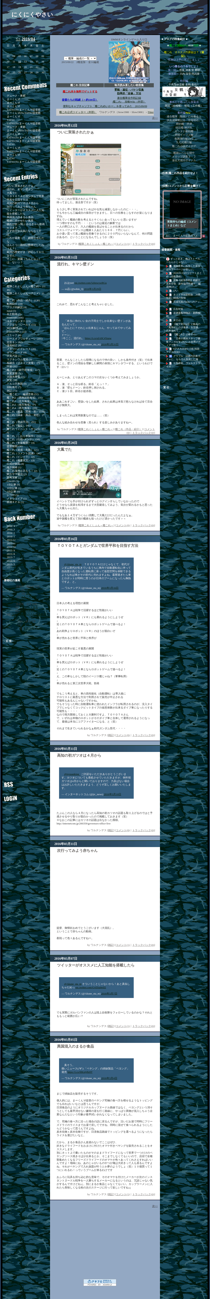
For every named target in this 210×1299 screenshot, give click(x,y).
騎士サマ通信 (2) (16, 474)
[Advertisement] (27, 707)
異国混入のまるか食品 (20, 217)
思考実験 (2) (14, 477)
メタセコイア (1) (16, 498)
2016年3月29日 (92, 289)
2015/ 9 (11, 550)
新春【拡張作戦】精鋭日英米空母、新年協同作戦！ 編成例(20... (183, 283)
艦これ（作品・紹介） (128, 429)
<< (18, 39)
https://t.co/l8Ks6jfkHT (79, 1072)
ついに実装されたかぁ (20, 185)
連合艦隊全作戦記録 (129, 97)
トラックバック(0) (143, 243)
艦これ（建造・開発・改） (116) (26, 411)
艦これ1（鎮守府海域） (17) (23, 369)
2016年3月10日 (112, 794)
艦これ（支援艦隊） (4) (20, 442)
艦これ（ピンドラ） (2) (20, 456)
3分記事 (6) (13, 491)
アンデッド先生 (28, 607)
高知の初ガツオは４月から (23, 203)
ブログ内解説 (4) (16, 307)
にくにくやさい (32, 14)
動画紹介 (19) (15, 303)
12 (19, 61)
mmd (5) (11, 310)
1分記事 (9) (13, 484)
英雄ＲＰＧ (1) (15, 502)
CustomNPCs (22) (16, 331)
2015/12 (11, 540)
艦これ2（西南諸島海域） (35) (24, 397)
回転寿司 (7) (14, 387)
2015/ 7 (11, 557)
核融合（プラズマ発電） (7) (23, 362)
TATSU (11, 119)
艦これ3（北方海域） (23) (22, 401)
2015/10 (11, 547)
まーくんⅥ (13, 99)
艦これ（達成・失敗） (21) (23, 449)
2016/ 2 (11, 533)
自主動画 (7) (14, 314)
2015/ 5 (11, 564)
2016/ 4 (11, 526)
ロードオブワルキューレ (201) (24, 338)
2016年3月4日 (109, 1078)
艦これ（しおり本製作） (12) (24, 436)
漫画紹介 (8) (14, 345)
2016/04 (28, 39)
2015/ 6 (11, 560)
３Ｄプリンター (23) (19, 321)
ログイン (23, 796)
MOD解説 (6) (14, 328)
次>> (155, 117)
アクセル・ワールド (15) (21, 324)
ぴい (175, 290)
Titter (151, 112)
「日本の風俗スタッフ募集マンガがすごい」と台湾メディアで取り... (183, 342)
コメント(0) (123, 525)
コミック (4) (14, 335)
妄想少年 (28, 628)
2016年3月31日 (110, 344)
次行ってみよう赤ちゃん (21, 206)
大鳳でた (12, 192)
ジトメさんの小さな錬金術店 (28, 614)
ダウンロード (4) (16, 352)
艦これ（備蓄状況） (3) (20, 460)
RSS (23, 782)
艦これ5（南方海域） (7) (21, 404)
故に (28, 593)
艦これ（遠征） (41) (19, 425)
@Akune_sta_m (72, 564)
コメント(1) (123, 243)
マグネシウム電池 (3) (19, 359)
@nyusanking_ (72, 774)
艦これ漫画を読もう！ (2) (22, 470)
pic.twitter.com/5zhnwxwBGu (90, 282)
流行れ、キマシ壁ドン (20, 189)
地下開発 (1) (14, 467)
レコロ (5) (12, 495)
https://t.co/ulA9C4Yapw (98, 338)
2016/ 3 (11, 529)
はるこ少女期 (29, 597)
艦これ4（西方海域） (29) (22, 408)
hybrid (28, 590)
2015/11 (11, 543)
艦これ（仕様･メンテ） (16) (23, 439)
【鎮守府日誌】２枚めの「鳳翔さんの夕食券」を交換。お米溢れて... (183, 327)
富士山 (177, 320)
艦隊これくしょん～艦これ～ (96, 243)
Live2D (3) (13, 481)
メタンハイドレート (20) (21, 348)
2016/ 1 (11, 536)
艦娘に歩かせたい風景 (20, 220)
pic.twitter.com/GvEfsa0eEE (90, 987)
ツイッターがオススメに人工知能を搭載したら (96, 965)
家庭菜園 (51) (15, 373)
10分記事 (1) (14, 488)
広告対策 (178, 309)
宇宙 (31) (12, 366)
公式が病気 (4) (15, 463)
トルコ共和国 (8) (16, 383)
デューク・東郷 (16, 95)
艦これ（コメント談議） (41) (24, 453)
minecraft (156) (15, 317)
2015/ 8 (11, 554)
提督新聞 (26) (15, 446)
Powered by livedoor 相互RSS (180, 372)
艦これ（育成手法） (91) (21, 422)
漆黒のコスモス (28, 610)
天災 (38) (12, 380)
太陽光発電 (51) (16, 376)
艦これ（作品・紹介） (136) (23, 300)
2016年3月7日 (109, 993)
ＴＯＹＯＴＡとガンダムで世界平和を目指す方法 (25, 198)
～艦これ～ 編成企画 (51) (23, 394)
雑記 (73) (12, 390)
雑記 (110, 735)
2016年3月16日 (110, 587)
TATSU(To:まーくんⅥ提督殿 (24, 109)
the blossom (28, 624)
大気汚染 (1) (14, 355)
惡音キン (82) (15, 342)
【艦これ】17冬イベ (184, 334)
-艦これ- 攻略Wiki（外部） (129, 101)
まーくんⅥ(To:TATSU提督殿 (24, 112)
